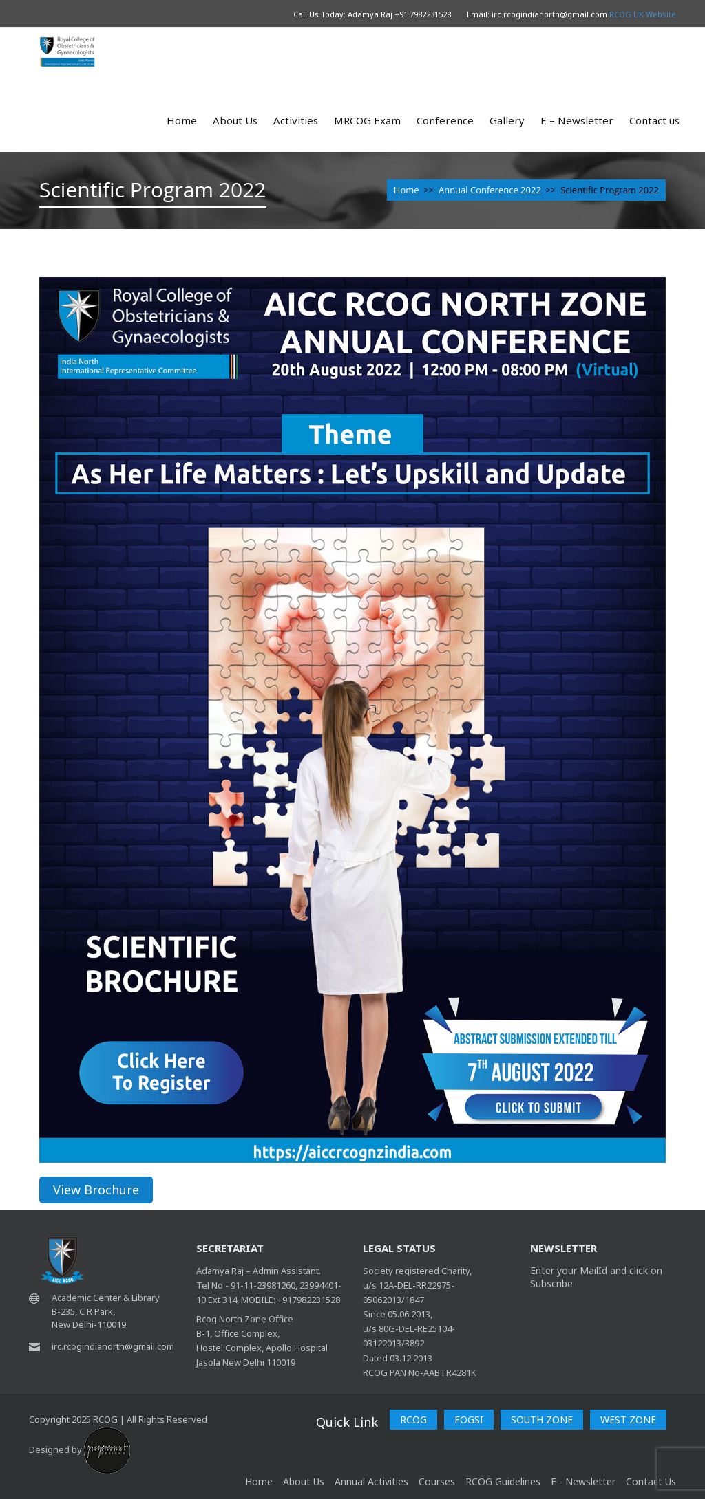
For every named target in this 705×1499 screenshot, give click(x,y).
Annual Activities (371, 1481)
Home (182, 120)
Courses (437, 1481)
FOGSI (468, 1419)
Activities (295, 120)
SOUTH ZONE (542, 1419)
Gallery (507, 120)
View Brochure (96, 1189)
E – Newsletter (576, 120)
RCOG (413, 1419)
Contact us (654, 120)
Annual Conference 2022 (490, 190)
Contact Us (651, 1481)
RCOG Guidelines (502, 1481)
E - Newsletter (583, 1481)
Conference (445, 120)
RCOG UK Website (642, 14)
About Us (235, 120)
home (259, 1481)
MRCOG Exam (367, 120)
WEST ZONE (628, 1419)
